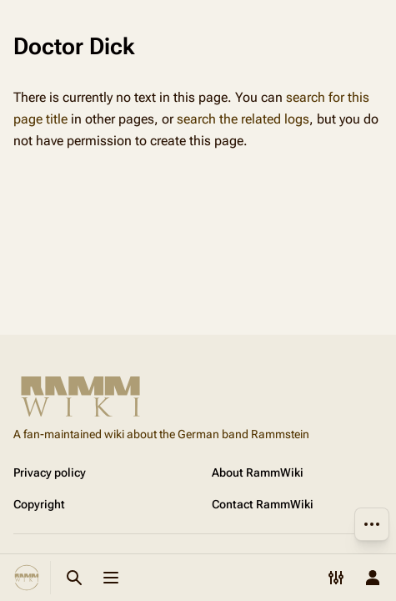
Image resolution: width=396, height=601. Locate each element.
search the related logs (243, 119)
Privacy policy (49, 472)
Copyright (39, 504)
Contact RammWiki (262, 504)
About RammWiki (257, 472)
